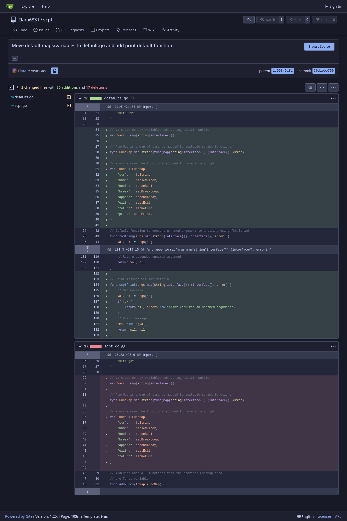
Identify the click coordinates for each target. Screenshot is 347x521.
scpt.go (111, 346)
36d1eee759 (324, 71)
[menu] (333, 87)
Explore (27, 6)
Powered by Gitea (19, 516)
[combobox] (310, 87)
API (338, 516)
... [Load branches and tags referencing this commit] (14, 58)
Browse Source (319, 46)
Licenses (324, 516)
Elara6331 (29, 19)
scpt (48, 19)
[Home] (10, 6)
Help (46, 6)
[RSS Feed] (249, 19)
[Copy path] (131, 98)
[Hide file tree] (11, 87)
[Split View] (322, 87)
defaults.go (116, 98)
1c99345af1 (283, 71)
